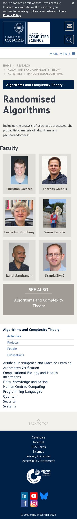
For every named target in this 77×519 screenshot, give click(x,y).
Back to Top (38, 422)
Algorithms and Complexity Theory (34, 69)
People (12, 348)
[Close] (72, 3)
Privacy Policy (12, 15)
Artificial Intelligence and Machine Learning (37, 362)
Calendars (38, 437)
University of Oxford (36, 515)
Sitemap (38, 451)
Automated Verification (21, 367)
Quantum (10, 396)
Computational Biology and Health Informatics (30, 374)
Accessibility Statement (38, 461)
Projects (13, 342)
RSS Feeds (38, 447)
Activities (14, 336)
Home (7, 65)
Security (9, 401)
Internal (38, 442)
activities (15, 74)
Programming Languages (22, 391)
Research (23, 65)
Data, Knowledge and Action (25, 381)
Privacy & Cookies (38, 456)
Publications (15, 355)
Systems (9, 406)
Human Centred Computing (24, 386)
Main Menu (62, 53)
